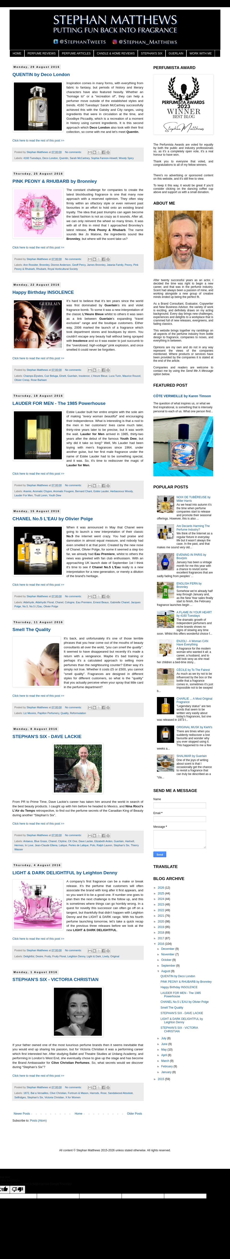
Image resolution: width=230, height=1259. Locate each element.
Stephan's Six (121, 845)
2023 (161, 904)
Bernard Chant (83, 491)
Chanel (59, 602)
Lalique (63, 845)
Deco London (50, 158)
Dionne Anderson (61, 264)
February (167, 1066)
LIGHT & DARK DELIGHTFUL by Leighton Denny (64, 872)
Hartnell (129, 841)
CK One (72, 841)
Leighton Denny (76, 956)
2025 (161, 893)
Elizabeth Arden (103, 841)
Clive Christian (58, 1093)
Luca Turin (115, 375)
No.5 (25, 606)
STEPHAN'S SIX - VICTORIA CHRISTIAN (55, 979)
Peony (128, 264)
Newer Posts (22, 1113)
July (164, 1038)
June (164, 1044)
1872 (26, 1093)
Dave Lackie (86, 841)
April (164, 1055)
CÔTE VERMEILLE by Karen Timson (182, 396)
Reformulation (78, 713)
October (166, 960)
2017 (161, 938)
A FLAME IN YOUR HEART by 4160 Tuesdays (194, 614)
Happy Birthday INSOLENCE (43, 292)
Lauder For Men (23, 495)
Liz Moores (29, 713)
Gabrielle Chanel (119, 602)
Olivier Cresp (21, 379)
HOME (17, 53)
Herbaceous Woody (121, 491)
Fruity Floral (59, 956)
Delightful (28, 956)
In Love (29, 845)
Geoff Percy (79, 264)
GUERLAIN (176, 53)
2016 (161, 944)
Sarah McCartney (80, 158)
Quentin (63, 158)
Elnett (62, 375)
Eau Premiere (84, 602)
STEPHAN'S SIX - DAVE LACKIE (46, 736)
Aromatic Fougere (63, 491)
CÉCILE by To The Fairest (193, 670)
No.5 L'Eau (35, 606)
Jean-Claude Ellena (46, 845)
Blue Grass (40, 841)
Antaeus (28, 841)
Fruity (48, 956)
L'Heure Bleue (99, 375)
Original (114, 956)
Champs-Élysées (33, 375)
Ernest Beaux (101, 602)
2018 (161, 932)
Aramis (27, 491)
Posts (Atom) (38, 1120)
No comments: (73, 152)
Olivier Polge (51, 606)
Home (78, 1113)
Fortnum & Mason (78, 1093)
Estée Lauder (101, 491)
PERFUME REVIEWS (42, 53)
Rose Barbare (39, 379)
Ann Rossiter (30, 264)
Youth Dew (55, 495)
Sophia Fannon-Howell (104, 158)
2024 (161, 899)
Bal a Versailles (39, 1093)
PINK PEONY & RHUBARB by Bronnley (54, 181)
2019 (161, 927)
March (165, 1061)
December (168, 949)
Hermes (18, 845)
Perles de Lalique (78, 845)
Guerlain (72, 375)
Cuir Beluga (51, 375)
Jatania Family (115, 264)
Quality (65, 713)
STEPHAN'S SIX (151, 53)
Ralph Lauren (104, 845)
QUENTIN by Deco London (41, 74)
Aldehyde (28, 602)
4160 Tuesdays (32, 158)
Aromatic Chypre (42, 491)
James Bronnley (96, 264)
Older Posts (134, 1113)
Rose (104, 1093)
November (168, 954)
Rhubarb (41, 268)
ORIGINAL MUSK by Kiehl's (194, 727)
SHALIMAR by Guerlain (192, 756)
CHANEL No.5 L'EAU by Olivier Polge (52, 518)
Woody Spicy (126, 158)
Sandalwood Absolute (120, 1093)
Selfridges (20, 1097)
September (168, 965)
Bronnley (44, 264)
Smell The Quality (31, 629)
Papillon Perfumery (48, 713)
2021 (161, 915)
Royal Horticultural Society (63, 268)
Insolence (84, 375)
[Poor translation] (17, 1190)
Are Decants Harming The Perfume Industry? (193, 527)
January (166, 1072)
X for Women (72, 1097)
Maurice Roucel (131, 375)
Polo (92, 845)
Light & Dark (94, 956)
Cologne (70, 602)
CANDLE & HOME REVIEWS (116, 53)
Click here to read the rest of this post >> (38, 140)
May (164, 1049)
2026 (161, 887)
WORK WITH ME (201, 53)
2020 (161, 921)
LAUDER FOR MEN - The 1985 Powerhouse (59, 403)
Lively (106, 956)
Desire (39, 956)
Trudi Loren (40, 495)
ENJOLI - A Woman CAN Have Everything (192, 642)
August (166, 971)
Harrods (94, 1093)
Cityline (62, 841)
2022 (161, 910)
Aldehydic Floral (44, 602)
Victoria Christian (54, 1097)
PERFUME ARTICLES (76, 53)
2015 (161, 1079)
